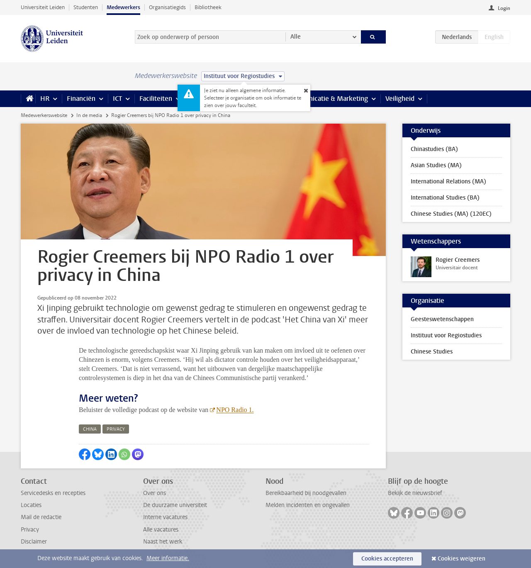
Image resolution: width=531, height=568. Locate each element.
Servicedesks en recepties (53, 493)
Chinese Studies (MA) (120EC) (451, 214)
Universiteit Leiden (43, 7)
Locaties (31, 505)
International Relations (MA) (448, 181)
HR (44, 98)
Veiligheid (399, 98)
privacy (116, 429)
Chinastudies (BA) (434, 149)
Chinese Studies (432, 352)
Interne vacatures (165, 517)
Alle (295, 37)
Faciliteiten (155, 98)
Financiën (81, 98)
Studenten (85, 7)
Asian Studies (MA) (436, 165)
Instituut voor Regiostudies (446, 335)
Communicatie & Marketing (327, 98)
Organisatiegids (167, 7)
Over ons (154, 493)
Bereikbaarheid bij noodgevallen (306, 493)
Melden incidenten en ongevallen (308, 505)
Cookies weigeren (461, 559)
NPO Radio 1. (234, 409)
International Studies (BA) (445, 198)
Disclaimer (34, 542)
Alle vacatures (160, 530)
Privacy (30, 530)
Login (504, 8)
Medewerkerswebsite (44, 115)
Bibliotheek (208, 7)
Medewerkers (123, 7)
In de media (89, 115)
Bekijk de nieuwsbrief (415, 493)
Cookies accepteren (387, 559)
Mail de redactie (41, 517)
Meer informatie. (167, 558)
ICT (117, 98)
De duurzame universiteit (175, 505)
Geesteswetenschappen (442, 319)
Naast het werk (162, 542)
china (90, 429)
